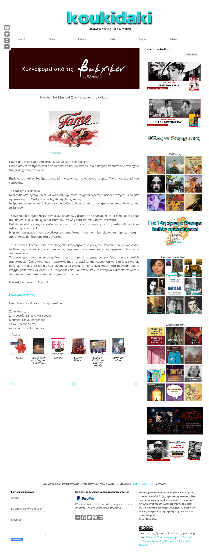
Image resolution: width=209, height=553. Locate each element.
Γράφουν (82, 39)
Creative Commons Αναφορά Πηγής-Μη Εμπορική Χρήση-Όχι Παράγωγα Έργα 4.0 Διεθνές (166, 541)
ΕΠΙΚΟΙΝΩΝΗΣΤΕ (144, 483)
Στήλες (52, 39)
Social (113, 39)
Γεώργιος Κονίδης (22, 295)
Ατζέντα (173, 39)
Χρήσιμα (143, 39)
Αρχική (21, 39)
